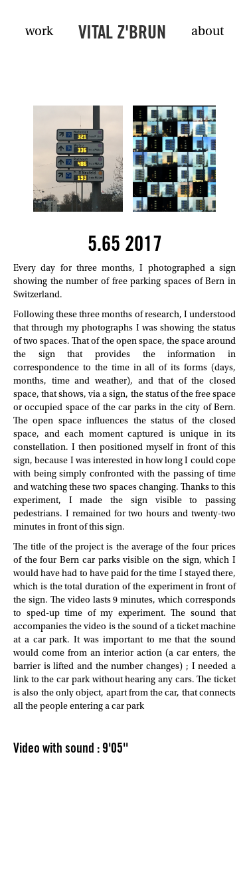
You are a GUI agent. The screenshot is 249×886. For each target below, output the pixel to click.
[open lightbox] (78, 159)
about (207, 31)
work (39, 31)
